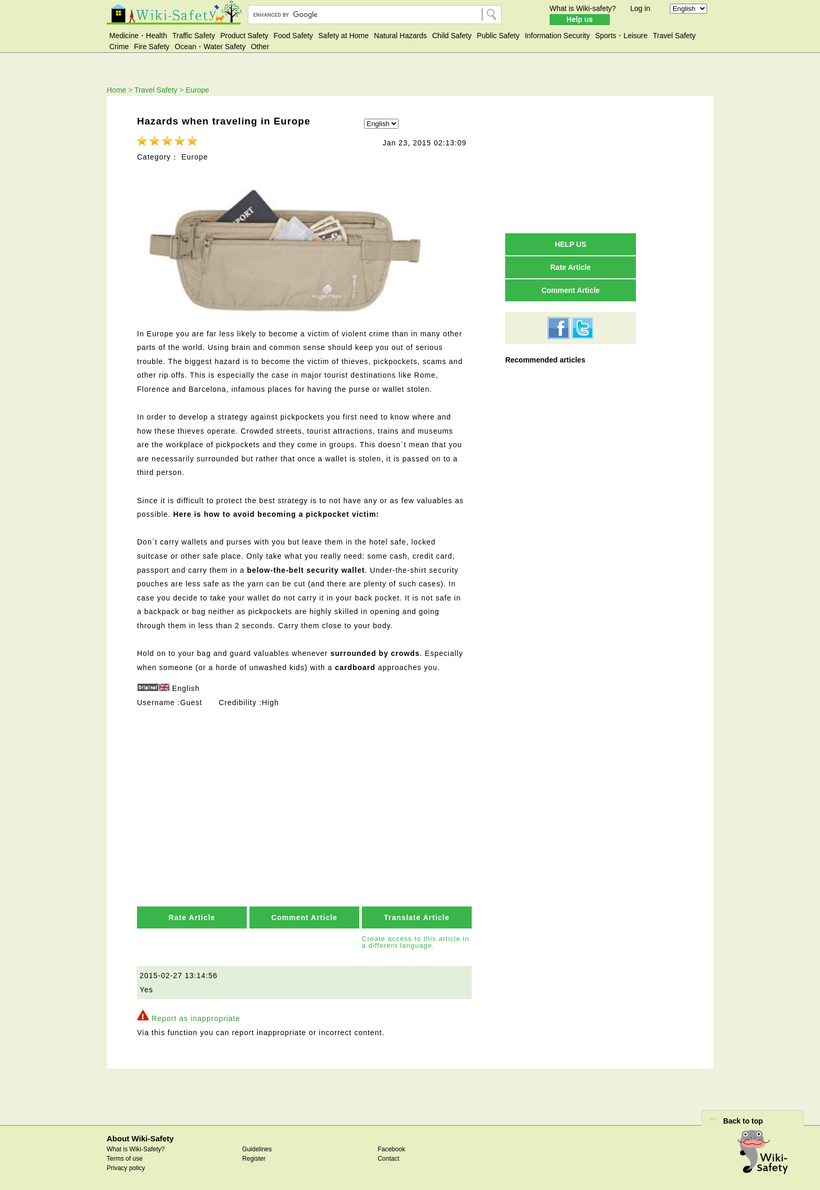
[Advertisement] (305, 785)
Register (254, 1157)
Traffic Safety (194, 35)
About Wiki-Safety (140, 1136)
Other (260, 46)
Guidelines (257, 1148)
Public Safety (498, 35)
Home (116, 90)
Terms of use (125, 1157)
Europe (197, 90)
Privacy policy (126, 1167)
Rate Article (191, 916)
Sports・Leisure (621, 35)
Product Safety (244, 35)
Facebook (391, 1148)
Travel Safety (674, 35)
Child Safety (451, 35)
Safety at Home (343, 35)
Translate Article (416, 916)
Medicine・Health (138, 35)
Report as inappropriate (196, 1017)
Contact (388, 1157)
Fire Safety (151, 46)
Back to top (743, 1119)
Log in (640, 8)
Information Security (557, 35)
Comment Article (304, 916)
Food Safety (293, 35)
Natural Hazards (400, 35)
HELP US (570, 244)
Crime (119, 46)
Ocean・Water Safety (210, 46)
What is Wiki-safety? (583, 8)
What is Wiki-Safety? (136, 1148)
